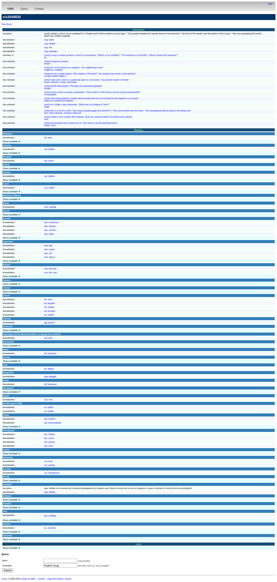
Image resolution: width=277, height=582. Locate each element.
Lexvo (4, 579)
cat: (49, 176)
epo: (48, 245)
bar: (48, 161)
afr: (48, 137)
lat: (49, 369)
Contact (39, 8)
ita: (50, 353)
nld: (50, 384)
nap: (50, 376)
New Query (7, 24)
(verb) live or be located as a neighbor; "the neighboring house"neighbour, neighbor (73, 68)
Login (270, 4)
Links (138, 544)
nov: (48, 399)
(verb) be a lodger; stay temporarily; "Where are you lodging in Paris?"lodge (77, 105)
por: (49, 434)
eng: (49, 40)
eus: (50, 268)
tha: (50, 516)
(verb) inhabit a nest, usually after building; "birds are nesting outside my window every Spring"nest (88, 118)
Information (138, 30)
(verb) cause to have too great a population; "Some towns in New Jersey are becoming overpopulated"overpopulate (92, 93)
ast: (49, 149)
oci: (48, 407)
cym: (50, 207)
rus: (52, 473)
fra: (48, 299)
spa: (49, 492)
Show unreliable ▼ (11, 141)
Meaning (138, 130)
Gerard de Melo (28, 579)
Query (24, 8)
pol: (49, 419)
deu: (51, 222)
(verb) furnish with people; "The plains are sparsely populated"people (73, 87)
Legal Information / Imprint (59, 579)
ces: (49, 187)
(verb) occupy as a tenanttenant (56, 62)
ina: (48, 338)
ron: (48, 461)
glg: (49, 322)
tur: (50, 528)
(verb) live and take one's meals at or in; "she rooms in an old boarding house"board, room (80, 124)
